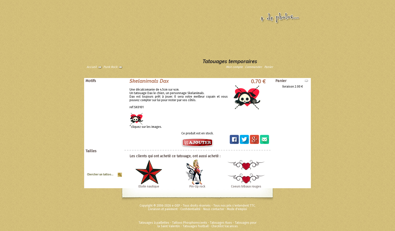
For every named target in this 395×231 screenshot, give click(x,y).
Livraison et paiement (163, 209)
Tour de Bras (111, 171)
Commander (253, 67)
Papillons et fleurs (108, 100)
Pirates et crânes (108, 104)
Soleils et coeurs (108, 115)
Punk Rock (110, 67)
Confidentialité (190, 209)
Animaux (114, 86)
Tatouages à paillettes (154, 222)
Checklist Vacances (224, 226)
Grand (116, 160)
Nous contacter (213, 209)
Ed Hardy (114, 132)
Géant (116, 157)
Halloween (113, 111)
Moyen (115, 164)
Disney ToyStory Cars (105, 136)
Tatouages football (196, 226)
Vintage (115, 122)
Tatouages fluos (221, 222)
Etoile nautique (149, 186)
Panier (268, 67)
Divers (116, 129)
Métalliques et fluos (106, 146)
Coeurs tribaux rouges (246, 186)
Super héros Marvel (107, 139)
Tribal (116, 118)
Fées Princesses (109, 143)
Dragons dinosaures (106, 97)
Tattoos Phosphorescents (189, 222)
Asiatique (113, 93)
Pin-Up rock (197, 186)
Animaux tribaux (109, 90)
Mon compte (234, 67)
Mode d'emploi (237, 209)
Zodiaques (113, 125)
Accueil (92, 67)
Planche (114, 167)
